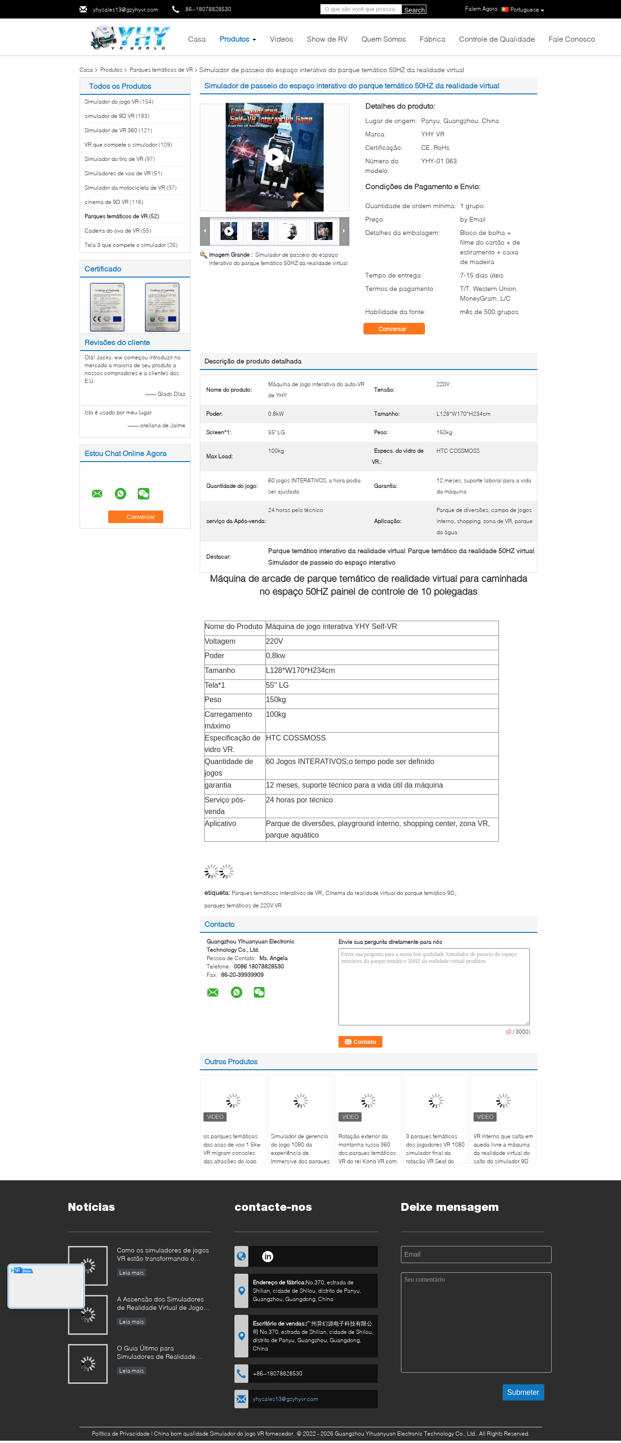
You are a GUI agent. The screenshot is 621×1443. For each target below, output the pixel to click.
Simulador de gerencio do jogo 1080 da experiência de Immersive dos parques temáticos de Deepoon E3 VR (300, 1157)
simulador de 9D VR (110, 115)
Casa (197, 38)
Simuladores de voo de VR (118, 173)
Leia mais (131, 1272)
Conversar (399, 328)
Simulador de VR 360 (111, 130)
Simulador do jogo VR (112, 101)
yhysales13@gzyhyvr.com (125, 9)
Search (415, 10)
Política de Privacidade (121, 1433)
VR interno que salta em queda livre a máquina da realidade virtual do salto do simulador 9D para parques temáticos (503, 1153)
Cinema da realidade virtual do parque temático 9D (390, 892)
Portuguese (527, 9)
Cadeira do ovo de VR (112, 230)
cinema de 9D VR (107, 201)
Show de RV (327, 38)
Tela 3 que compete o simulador (125, 244)
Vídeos (281, 38)
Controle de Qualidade (497, 38)
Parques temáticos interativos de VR (277, 892)
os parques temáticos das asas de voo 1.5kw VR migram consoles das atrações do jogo (232, 1149)
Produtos (234, 38)
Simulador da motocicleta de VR (125, 187)
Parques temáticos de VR (161, 69)
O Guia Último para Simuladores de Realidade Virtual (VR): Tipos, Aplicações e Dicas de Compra (162, 1353)
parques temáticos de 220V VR (243, 905)
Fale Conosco (572, 38)
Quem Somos (384, 38)
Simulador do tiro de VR (114, 158)
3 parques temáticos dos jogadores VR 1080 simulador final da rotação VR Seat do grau (435, 1153)
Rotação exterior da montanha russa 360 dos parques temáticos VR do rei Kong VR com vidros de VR (367, 1153)
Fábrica (432, 38)
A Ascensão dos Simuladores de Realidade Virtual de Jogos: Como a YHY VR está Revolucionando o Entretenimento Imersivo (163, 1304)
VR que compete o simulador (121, 144)
